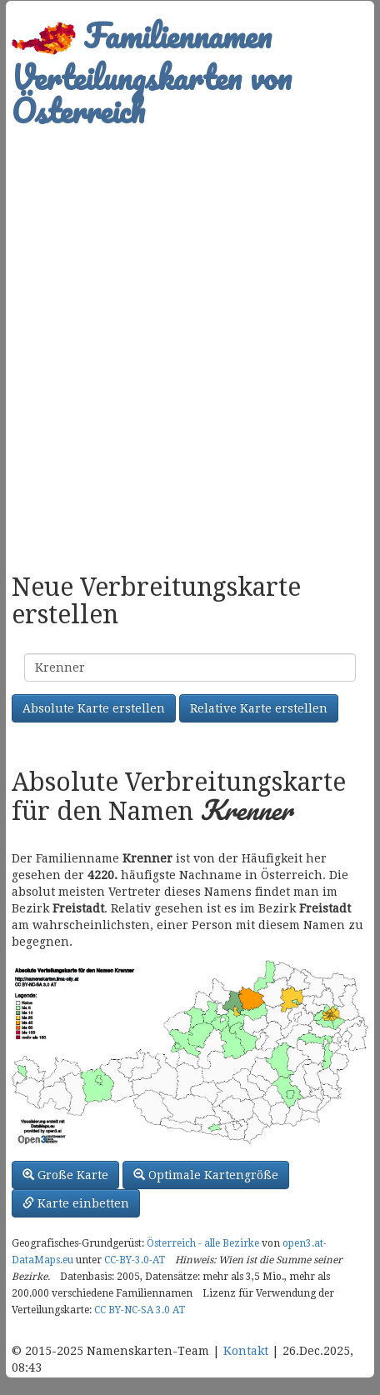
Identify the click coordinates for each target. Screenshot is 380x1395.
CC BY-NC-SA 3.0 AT (139, 1310)
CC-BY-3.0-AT (134, 1260)
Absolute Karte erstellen (93, 708)
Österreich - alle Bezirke (203, 1243)
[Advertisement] (190, 342)
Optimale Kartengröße (205, 1175)
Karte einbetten (75, 1203)
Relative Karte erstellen (259, 708)
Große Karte (65, 1175)
